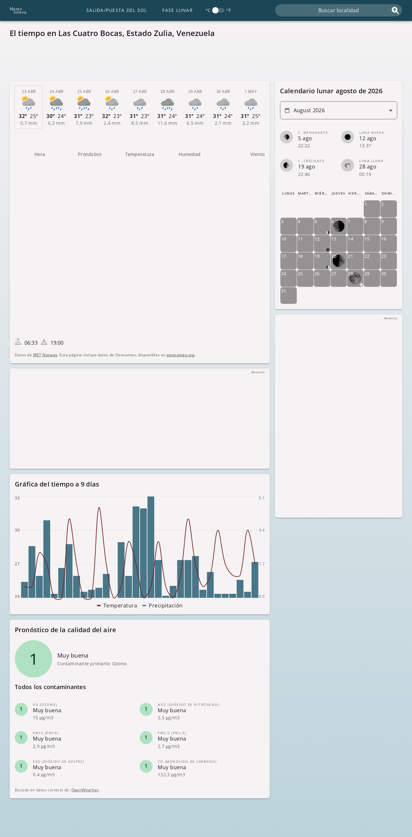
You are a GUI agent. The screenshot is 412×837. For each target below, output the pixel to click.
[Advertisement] (203, 61)
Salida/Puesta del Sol (116, 10)
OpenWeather (85, 790)
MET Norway (45, 355)
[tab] (28, 107)
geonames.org (181, 355)
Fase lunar (177, 10)
